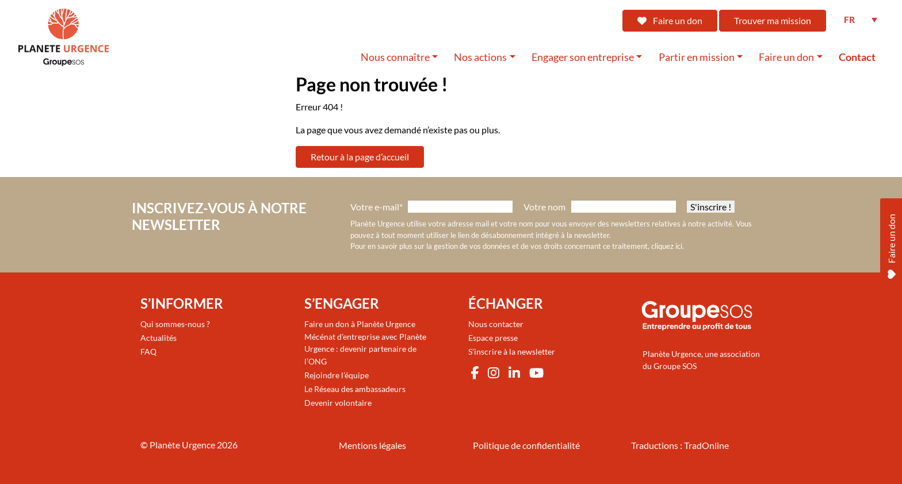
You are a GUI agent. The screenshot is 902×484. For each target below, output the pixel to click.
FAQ (148, 351)
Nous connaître (395, 57)
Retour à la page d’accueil (360, 156)
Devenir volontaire (338, 403)
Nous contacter (495, 324)
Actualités (158, 338)
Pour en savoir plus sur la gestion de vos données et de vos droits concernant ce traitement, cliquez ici (516, 246)
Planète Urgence (182, 444)
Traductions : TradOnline (680, 445)
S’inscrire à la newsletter (511, 351)
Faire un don (669, 20)
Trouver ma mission (772, 20)
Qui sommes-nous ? (175, 324)
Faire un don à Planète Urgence (359, 324)
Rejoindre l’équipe (336, 375)
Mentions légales (372, 445)
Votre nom (544, 206)
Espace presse (493, 338)
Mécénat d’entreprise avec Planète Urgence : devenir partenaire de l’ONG (365, 349)
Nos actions (480, 57)
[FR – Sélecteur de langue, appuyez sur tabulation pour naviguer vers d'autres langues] (861, 19)
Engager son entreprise (583, 57)
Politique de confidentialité (526, 445)
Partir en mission (697, 57)
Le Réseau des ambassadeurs (355, 389)
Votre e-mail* (376, 206)
